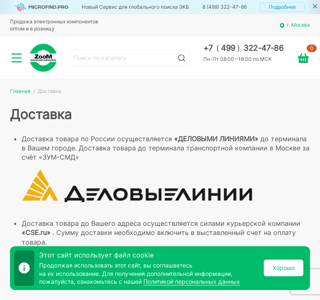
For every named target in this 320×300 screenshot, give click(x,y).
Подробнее (282, 7)
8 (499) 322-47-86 (224, 7)
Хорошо (283, 267)
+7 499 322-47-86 (243, 48)
